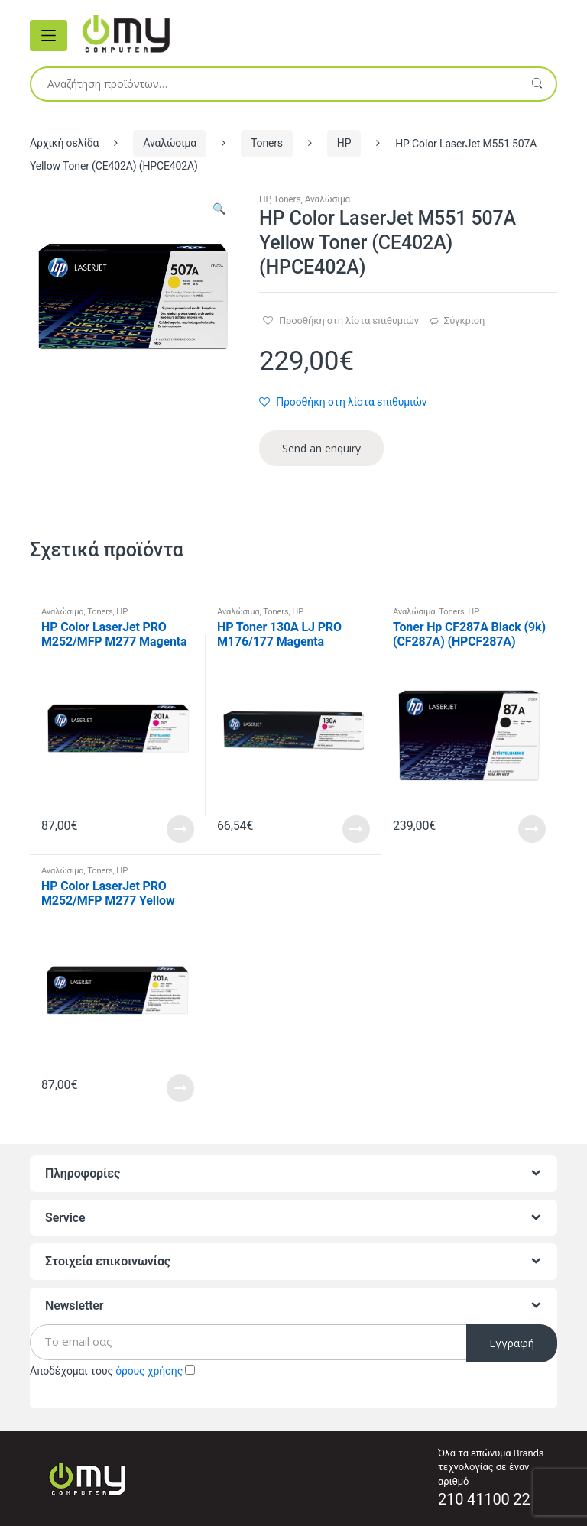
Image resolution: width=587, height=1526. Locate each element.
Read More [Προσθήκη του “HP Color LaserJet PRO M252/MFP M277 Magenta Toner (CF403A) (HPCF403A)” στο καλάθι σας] (180, 829)
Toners (267, 143)
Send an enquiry (321, 448)
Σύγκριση (464, 320)
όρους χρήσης (149, 1371)
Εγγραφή (511, 1343)
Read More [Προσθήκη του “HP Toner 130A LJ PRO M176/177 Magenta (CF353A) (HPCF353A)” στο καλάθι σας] (356, 829)
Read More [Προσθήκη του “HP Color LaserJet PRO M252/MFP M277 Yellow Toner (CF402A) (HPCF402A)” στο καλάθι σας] (180, 1088)
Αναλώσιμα (169, 143)
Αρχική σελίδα (64, 143)
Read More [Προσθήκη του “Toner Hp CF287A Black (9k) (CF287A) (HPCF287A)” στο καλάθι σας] (532, 829)
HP (344, 143)
